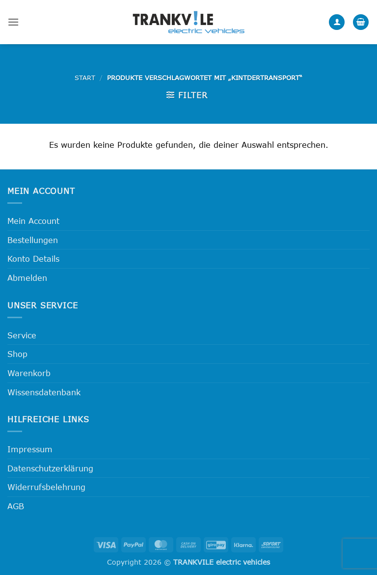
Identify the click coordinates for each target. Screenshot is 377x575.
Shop (17, 353)
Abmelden (27, 277)
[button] (13, 22)
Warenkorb (29, 373)
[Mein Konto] (337, 22)
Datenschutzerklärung (50, 468)
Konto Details (33, 258)
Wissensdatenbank (44, 392)
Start (85, 78)
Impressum (30, 449)
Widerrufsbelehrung (46, 487)
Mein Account (33, 220)
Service (21, 335)
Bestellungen (32, 240)
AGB (15, 506)
